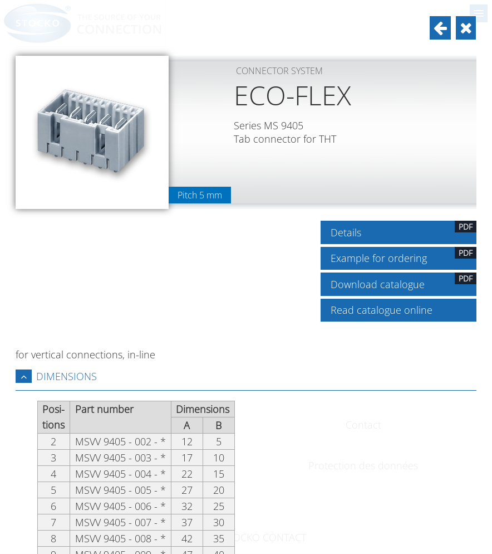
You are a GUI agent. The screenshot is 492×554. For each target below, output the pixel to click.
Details (404, 230)
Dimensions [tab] (56, 376)
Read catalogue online (381, 310)
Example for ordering (404, 256)
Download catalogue (404, 282)
